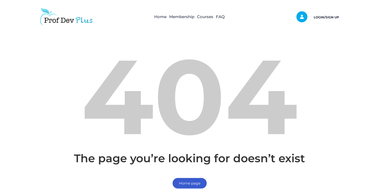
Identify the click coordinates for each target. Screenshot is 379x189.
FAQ (228, 16)
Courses (208, 16)
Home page (189, 183)
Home (152, 16)
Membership (179, 16)
